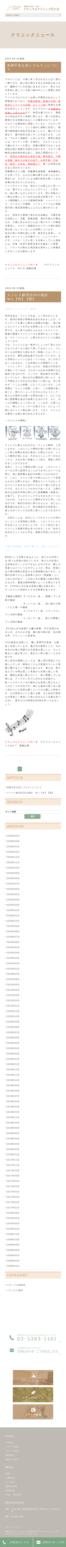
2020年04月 (13, 1048)
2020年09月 (13, 1022)
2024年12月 (13, 921)
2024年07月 (13, 937)
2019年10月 (13, 1080)
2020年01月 (13, 1064)
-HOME (9, 1442)
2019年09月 (13, 1085)
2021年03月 (13, 995)
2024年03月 (13, 958)
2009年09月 (13, 1245)
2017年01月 (13, 1207)
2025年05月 (13, 894)
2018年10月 (13, 1122)
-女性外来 (10, 1490)
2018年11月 (13, 1117)
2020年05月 (13, 1043)
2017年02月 (13, 1202)
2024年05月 (13, 947)
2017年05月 (13, 1186)
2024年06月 (13, 942)
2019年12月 (13, 1069)
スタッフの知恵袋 (16, 1285)
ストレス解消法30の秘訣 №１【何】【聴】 (30, 793)
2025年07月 (13, 884)
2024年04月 (13, 953)
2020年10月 (13, 1016)
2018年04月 (13, 1138)
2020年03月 (13, 1054)
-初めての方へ (12, 1459)
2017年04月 (13, 1191)
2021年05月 (13, 990)
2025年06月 (13, 889)
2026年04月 (13, 836)
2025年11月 (13, 862)
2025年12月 (13, 857)
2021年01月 (13, 1006)
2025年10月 (13, 868)
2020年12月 (13, 1011)
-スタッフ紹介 (12, 1451)
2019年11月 (13, 1075)
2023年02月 (13, 974)
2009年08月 (13, 1250)
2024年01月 (13, 968)
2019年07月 (13, 1096)
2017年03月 (13, 1197)
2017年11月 (13, 1165)
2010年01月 (13, 1229)
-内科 (8, 1473)
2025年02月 (13, 910)
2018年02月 (13, 1149)
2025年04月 (13, 899)
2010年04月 (13, 1223)
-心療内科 (10, 1478)
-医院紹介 (10, 1455)
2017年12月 (13, 1160)
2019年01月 (13, 1112)
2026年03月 (13, 841)
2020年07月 (13, 1032)
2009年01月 (13, 1266)
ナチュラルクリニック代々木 (23, 265)
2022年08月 (13, 979)
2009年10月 (13, 1239)
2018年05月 (13, 1133)
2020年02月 (13, 1059)
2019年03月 (13, 1107)
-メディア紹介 (12, 1447)
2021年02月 (13, 1000)
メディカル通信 (15, 1290)
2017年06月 (13, 1181)
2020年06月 (13, 1037)
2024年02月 (13, 963)
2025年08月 (13, 878)
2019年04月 (13, 1101)
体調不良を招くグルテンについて (24, 787)
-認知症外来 (11, 1486)
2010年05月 (13, 1218)
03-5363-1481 (17, 1516)
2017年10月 (13, 1170)
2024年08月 (13, 931)
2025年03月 (13, 905)
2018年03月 (13, 1144)
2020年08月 (13, 1027)
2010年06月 (13, 1213)
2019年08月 (13, 1091)
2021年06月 (13, 984)
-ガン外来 (10, 1482)
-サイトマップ (12, 1527)
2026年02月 (13, 846)
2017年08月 (13, 1176)
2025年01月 (13, 915)
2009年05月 (13, 1255)
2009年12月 (13, 1234)
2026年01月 (13, 852)
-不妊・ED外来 (13, 1495)
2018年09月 (13, 1128)
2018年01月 (13, 1154)
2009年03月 (13, 1260)
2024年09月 (13, 926)
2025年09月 (13, 873)
